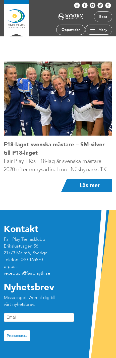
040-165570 (32, 260)
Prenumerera (17, 336)
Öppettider (71, 29)
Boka (103, 16)
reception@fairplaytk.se (27, 273)
